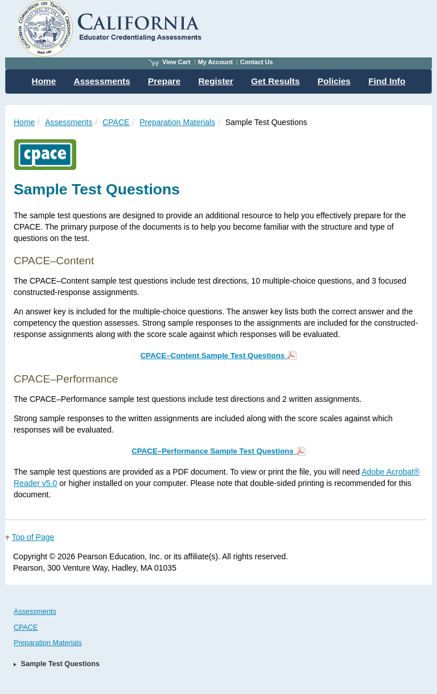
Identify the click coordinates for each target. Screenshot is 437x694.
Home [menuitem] (44, 81)
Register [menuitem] (216, 81)
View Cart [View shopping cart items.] (170, 62)
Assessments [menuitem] (102, 81)
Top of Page (33, 537)
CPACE (115, 122)
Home (24, 122)
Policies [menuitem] (334, 81)
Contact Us (256, 62)
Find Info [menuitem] (386, 81)
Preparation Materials (177, 122)
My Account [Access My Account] (215, 62)
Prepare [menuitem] (164, 81)
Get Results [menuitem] (275, 81)
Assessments (68, 122)
